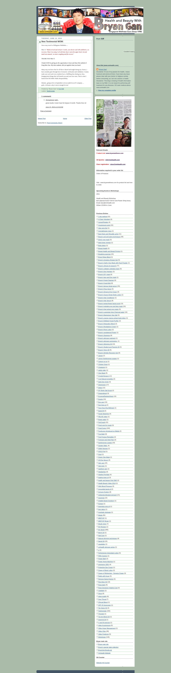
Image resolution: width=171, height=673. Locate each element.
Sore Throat (102, 599)
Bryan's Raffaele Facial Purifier (108, 321)
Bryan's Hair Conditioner (106, 298)
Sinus (100, 593)
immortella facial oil (104, 489)
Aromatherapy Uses (104, 231)
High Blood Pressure (105, 486)
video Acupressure (104, 625)
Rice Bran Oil (102, 582)
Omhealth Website (104, 653)
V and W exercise (104, 622)
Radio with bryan (103, 576)
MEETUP (101, 518)
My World (101, 530)
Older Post (87, 118)
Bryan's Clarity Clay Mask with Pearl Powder (113, 263)
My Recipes (102, 527)
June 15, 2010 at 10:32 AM (54, 107)
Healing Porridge (103, 474)
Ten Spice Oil (102, 608)
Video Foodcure (103, 634)
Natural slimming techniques (107, 538)
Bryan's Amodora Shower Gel (108, 260)
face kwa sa (102, 405)
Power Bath (102, 559)
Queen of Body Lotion (105, 570)
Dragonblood (102, 393)
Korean (100, 504)
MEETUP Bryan (103, 521)
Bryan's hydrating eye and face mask (110, 306)
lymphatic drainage (104, 512)
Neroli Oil (101, 541)
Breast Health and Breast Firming (109, 251)
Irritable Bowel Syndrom (106, 501)
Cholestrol (101, 367)
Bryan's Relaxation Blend (106, 324)
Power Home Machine (105, 561)
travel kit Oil (102, 620)
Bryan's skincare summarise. (107, 341)
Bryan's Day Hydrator (105, 271)
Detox (100, 388)
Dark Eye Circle (103, 382)
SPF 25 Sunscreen (104, 605)
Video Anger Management (106, 628)
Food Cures (102, 428)
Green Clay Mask (104, 457)
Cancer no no (102, 361)
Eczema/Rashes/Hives (105, 396)
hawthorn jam (102, 469)
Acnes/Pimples (103, 222)
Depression (102, 385)
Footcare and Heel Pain (106, 440)
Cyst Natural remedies (105, 379)
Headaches (102, 472)
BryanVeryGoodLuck (105, 650)
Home (65, 118)
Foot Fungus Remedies (106, 437)
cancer (100, 356)
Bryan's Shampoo (104, 335)
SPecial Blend (102, 602)
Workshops (102, 637)
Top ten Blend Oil (104, 617)
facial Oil (101, 411)
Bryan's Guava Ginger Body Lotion (109, 295)
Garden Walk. (102, 445)
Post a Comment (45, 111)
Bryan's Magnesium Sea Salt (107, 315)
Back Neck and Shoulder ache (108, 234)
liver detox (101, 509)
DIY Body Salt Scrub (105, 390)
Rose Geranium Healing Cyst (108, 588)
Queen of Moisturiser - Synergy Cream (111, 573)
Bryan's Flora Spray (104, 289)
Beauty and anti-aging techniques (109, 237)
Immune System (103, 492)
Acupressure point (104, 225)
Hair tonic (101, 466)
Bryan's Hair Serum (104, 301)
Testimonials (51, 91)
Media (100, 515)
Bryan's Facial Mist (104, 283)
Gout (100, 454)
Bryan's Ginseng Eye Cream (107, 292)
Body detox (102, 245)
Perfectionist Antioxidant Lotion (108, 553)
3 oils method (102, 216)
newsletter (101, 544)
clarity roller (102, 370)
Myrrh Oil (101, 533)
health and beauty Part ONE (107, 480)
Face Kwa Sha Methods (106, 408)
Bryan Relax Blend (104, 257)
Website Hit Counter (103, 663)
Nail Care (101, 535)
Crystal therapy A (104, 376)
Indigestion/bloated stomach (107, 495)
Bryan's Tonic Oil (103, 350)
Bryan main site (103, 644)
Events (100, 399)
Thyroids (101, 614)
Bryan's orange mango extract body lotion (112, 318)
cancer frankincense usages (107, 358)
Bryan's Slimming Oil (105, 344)
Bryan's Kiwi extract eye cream (108, 309)
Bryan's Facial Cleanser (106, 280)
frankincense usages (105, 443)
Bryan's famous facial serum (107, 286)
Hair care (101, 463)
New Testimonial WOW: (52, 41)
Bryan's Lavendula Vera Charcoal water (111, 312)
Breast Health (102, 248)
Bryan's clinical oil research (107, 266)
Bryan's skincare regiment (106, 338)
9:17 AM (61, 89)
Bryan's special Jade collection (108, 647)
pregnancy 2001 (103, 564)
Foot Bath (101, 434)
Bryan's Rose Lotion (105, 329)
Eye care (101, 402)
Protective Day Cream (105, 567)
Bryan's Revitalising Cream (107, 327)
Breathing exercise (104, 254)
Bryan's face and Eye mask (107, 277)
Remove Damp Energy (105, 579)
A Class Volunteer (104, 219)
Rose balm (101, 585)
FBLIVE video (102, 417)
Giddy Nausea (103, 448)
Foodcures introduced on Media (108, 431)
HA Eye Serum (103, 460)
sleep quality (102, 596)
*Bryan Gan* (103, 69)
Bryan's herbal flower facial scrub (109, 303)
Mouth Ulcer (102, 524)
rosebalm (101, 590)
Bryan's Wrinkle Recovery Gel (108, 353)
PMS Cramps (102, 556)
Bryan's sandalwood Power (107, 332)
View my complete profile (107, 90)
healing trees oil (103, 477)
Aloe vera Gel (102, 228)
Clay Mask (101, 373)
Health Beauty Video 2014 (107, 483)
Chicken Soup (102, 364)
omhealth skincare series (106, 547)
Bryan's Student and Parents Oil (108, 347)
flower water (102, 419)
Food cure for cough (105, 425)
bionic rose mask (103, 240)
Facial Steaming (103, 414)
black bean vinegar (104, 242)
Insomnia (101, 498)
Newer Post (42, 118)
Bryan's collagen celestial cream (108, 269)
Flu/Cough (101, 422)
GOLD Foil (101, 451)
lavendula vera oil (104, 506)
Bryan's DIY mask (104, 274)
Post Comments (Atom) (54, 123)
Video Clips (102, 631)
